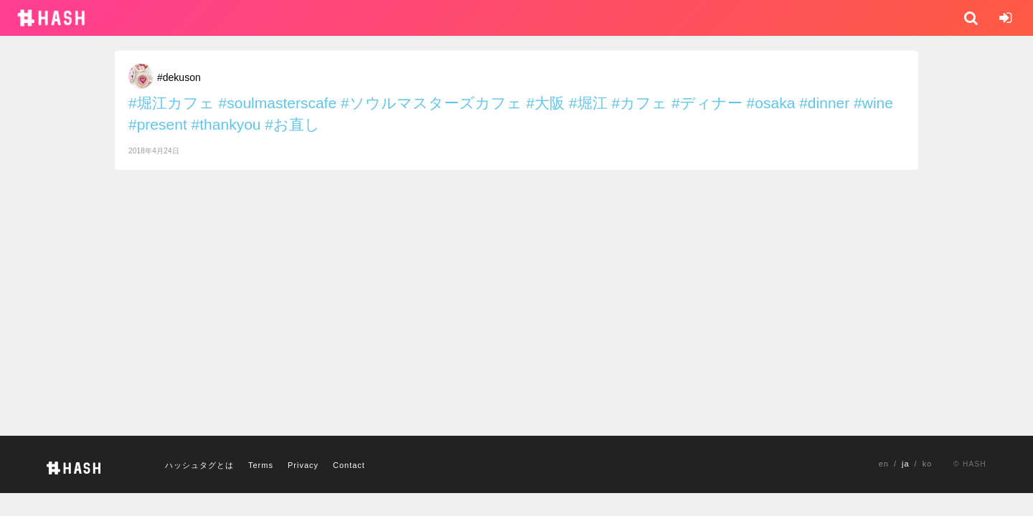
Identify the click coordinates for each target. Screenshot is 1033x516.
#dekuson (179, 77)
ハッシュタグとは (199, 465)
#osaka (771, 103)
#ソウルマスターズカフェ (431, 103)
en (884, 463)
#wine (873, 103)
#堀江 (588, 103)
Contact (349, 465)
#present (157, 124)
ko (928, 463)
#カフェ (640, 103)
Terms (260, 465)
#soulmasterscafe (278, 103)
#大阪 (545, 103)
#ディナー (706, 103)
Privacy (303, 465)
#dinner (824, 103)
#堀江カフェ (171, 103)
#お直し (292, 124)
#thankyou (226, 124)
